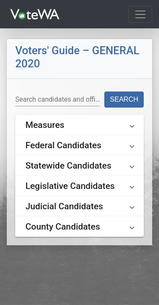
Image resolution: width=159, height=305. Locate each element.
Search (124, 99)
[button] (79, 125)
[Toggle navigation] (140, 14)
